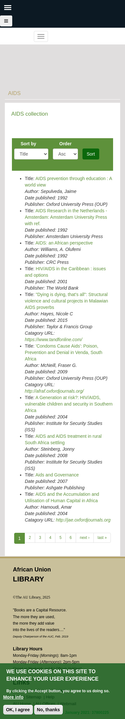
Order (65, 143)
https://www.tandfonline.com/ (53, 339)
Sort (91, 154)
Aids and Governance (57, 474)
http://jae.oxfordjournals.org (83, 519)
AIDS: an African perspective (64, 242)
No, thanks (48, 709)
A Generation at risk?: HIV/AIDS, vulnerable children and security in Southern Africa (68, 404)
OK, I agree (18, 709)
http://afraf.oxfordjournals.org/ (54, 391)
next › (85, 537)
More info (13, 697)
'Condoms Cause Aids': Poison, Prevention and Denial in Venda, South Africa (63, 352)
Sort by (28, 143)
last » (102, 537)
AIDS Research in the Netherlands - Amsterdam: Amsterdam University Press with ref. (66, 217)
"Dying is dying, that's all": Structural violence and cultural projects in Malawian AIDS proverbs (66, 301)
